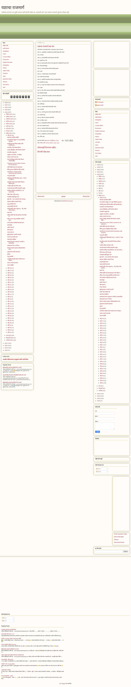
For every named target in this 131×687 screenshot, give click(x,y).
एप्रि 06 (10, 320)
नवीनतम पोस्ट (40, 196)
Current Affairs (49, 142)
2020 (6, 345)
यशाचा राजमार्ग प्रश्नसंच (12, 262)
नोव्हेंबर (100, 178)
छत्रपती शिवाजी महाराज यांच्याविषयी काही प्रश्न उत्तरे (14, 375)
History (5, 68)
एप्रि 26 (10, 273)
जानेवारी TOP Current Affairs (8, 664)
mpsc (55, 142)
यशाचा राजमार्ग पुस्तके (118, 537)
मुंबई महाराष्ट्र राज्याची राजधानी (14, 234)
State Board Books (119, 542)
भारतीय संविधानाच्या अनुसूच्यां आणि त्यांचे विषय (15, 359)
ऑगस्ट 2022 (9, 123)
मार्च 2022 (8, 335)
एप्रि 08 (10, 315)
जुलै (100, 188)
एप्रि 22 (10, 282)
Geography (6, 65)
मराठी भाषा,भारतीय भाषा (12, 237)
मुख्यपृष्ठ (63, 196)
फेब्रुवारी (101, 388)
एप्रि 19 (10, 289)
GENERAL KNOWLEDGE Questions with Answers (14, 172)
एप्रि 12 (10, 306)
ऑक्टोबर (101, 181)
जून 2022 (8, 128)
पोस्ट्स (98, 469)
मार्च (100, 386)
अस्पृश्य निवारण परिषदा (5, 670)
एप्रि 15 (10, 299)
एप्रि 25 (10, 275)
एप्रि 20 (10, 287)
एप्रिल (100, 195)
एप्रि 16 (10, 296)
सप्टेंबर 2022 (9, 121)
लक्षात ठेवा (9, 212)
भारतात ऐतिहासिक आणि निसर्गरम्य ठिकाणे (16, 150)
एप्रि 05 (10, 323)
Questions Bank (7, 79)
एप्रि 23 (10, 280)
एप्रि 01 (10, 332)
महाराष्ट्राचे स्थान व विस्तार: (13, 245)
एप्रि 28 (10, 268)
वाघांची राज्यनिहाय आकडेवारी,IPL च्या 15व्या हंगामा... (111, 250)
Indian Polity (6, 70)
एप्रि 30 (10, 135)
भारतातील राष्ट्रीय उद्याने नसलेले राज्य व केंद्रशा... (111, 311)
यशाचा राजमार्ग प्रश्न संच (12, 157)
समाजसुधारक (6, 51)
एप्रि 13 (10, 304)
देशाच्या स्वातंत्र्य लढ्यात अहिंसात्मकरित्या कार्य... (110, 301)
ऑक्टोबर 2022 (9, 119)
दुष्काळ (8, 254)
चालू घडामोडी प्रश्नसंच (12, 206)
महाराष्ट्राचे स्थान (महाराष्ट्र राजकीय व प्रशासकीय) (111, 296)
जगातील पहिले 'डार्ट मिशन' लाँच (14, 185)
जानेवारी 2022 (9, 340)
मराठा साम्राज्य (10, 232)
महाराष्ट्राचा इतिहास (11, 239)
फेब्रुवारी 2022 (9, 337)
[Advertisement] (55, 26)
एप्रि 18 (10, 292)
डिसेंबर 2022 (9, 114)
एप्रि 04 (10, 325)
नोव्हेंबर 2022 (9, 116)
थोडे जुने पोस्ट (86, 196)
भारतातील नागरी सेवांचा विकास (14, 147)
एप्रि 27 (10, 270)
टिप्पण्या (98, 471)
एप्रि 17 (10, 294)
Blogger (64, 683)
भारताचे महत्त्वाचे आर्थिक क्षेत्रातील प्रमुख (16, 188)
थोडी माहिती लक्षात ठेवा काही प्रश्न (14, 167)
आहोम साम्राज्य (10, 227)
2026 (6, 102)
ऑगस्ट (100, 186)
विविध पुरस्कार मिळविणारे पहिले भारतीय (15, 169)
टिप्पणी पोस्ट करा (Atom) (67, 201)
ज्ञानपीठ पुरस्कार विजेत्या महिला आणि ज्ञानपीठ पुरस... (111, 204)
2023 (6, 109)
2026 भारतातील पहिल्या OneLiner (8, 644)
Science (5, 81)
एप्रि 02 (10, 330)
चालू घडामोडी (10, 256)
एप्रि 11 (10, 308)
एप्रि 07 (10, 318)
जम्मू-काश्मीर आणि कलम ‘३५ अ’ (7, 634)
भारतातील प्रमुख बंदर (12, 152)
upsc (58, 142)
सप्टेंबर (100, 183)
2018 (6, 350)
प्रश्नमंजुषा (9, 225)
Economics (6, 59)
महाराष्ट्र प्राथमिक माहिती (13, 137)
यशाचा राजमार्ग (12, 7)
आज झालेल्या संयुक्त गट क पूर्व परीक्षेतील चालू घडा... (111, 202)
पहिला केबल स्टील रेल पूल (13, 194)
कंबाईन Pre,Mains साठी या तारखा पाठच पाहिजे (11, 638)
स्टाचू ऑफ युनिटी (11, 175)
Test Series (6, 84)
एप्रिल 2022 (9, 133)
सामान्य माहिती (10, 265)
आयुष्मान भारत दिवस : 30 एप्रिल (14, 154)
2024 (6, 107)
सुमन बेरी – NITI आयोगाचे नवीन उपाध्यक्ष (16, 199)
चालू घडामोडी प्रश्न (11, 204)
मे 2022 (8, 131)
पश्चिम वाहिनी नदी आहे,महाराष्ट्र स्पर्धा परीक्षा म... (110, 272)
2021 (6, 343)
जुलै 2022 (8, 126)
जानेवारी (100, 390)
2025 (6, 105)
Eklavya (116, 539)
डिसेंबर (100, 176)
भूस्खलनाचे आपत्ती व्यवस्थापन (13, 251)
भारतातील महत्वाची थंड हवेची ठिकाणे (8, 629)
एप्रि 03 (10, 327)
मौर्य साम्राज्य (10, 229)
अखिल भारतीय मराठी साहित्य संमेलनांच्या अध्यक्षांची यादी (12, 655)
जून (99, 190)
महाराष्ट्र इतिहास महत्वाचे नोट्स (14, 201)
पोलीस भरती (42, 142)
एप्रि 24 (10, 277)
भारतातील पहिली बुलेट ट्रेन (13, 196)
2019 (6, 348)
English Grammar (7, 62)
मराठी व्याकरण (6, 48)
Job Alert (5, 73)
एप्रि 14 (10, 301)
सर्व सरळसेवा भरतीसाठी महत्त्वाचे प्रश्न (15, 222)
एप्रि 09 (10, 313)
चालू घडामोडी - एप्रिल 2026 (7, 659)
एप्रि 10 (10, 311)
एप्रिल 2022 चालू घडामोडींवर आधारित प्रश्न (109, 275)
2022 (6, 112)
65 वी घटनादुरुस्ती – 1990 (7, 675)
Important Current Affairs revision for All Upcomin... (16, 164)
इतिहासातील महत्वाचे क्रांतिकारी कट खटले (12, 367)
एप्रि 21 (10, 284)
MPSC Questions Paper (120, 534)
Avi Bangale (100, 102)
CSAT (4, 54)
